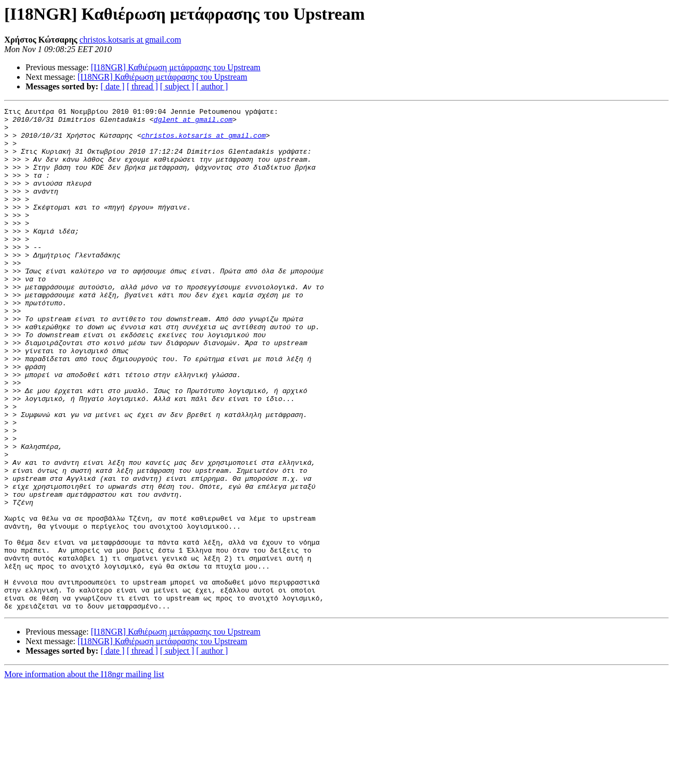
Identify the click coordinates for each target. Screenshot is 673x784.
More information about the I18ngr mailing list (84, 774)
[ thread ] (142, 86)
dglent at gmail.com (193, 122)
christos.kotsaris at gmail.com (130, 39)
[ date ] (112, 86)
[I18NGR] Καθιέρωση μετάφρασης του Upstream (176, 67)
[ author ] (212, 86)
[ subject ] (177, 86)
